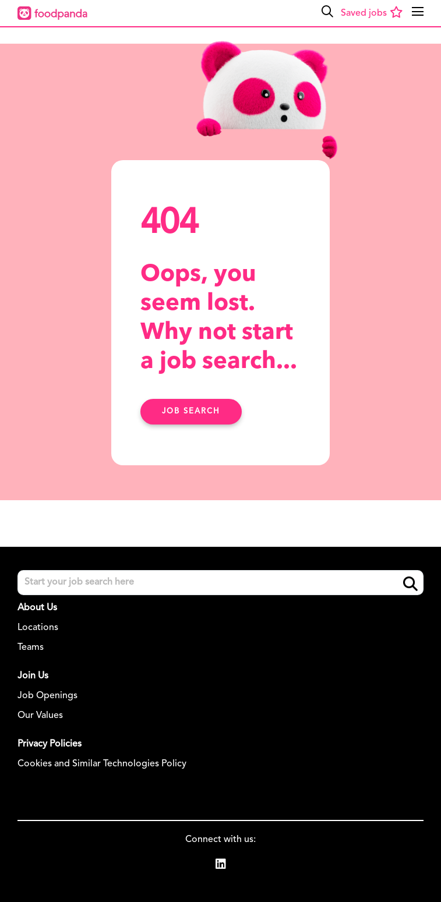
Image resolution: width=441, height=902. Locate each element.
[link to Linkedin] (221, 866)
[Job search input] (220, 582)
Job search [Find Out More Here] (191, 411)
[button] (327, 11)
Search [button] (410, 583)
